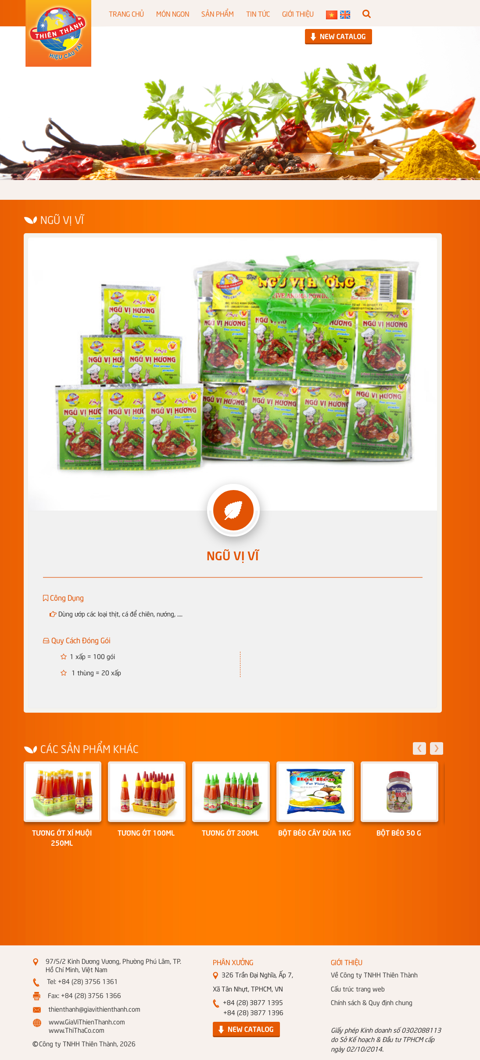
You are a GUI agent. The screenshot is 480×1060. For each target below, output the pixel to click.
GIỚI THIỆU (298, 13)
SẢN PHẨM (217, 13)
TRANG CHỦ (126, 13)
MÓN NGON (172, 13)
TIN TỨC (258, 13)
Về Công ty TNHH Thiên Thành (374, 974)
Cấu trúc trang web (358, 988)
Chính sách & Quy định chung (371, 1002)
